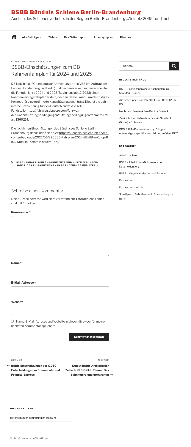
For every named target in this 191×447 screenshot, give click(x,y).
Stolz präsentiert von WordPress (29, 438)
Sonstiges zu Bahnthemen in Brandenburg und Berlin (57, 165)
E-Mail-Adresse (23, 282)
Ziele (53, 37)
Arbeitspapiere (128, 155)
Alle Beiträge (32, 37)
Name (16, 263)
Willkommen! (11, 37)
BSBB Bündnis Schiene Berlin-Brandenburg (76, 12)
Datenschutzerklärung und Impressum (33, 417)
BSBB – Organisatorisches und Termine (142, 173)
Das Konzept (126, 180)
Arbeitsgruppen (103, 37)
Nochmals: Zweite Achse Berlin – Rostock (144, 111)
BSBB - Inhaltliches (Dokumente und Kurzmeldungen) (57, 162)
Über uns (125, 37)
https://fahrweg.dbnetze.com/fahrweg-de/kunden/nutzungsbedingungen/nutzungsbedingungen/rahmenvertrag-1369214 (59, 115)
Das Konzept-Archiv (131, 187)
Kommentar (21, 212)
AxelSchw (43, 61)
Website (17, 302)
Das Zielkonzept (75, 37)
